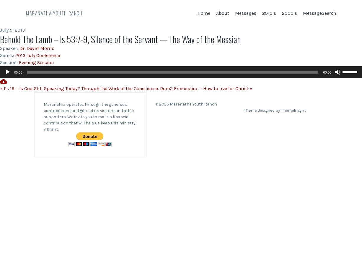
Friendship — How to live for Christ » (213, 88)
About (222, 13)
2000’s (289, 13)
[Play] (8, 72)
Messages (245, 13)
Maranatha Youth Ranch (54, 13)
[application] (181, 72)
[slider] (173, 72)
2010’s (269, 13)
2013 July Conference (37, 55)
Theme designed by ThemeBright (275, 110)
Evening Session (36, 62)
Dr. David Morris (36, 48)
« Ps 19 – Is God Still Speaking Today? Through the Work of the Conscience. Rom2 (86, 88)
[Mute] (338, 72)
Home (204, 13)
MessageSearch (319, 13)
